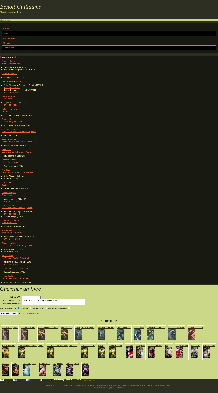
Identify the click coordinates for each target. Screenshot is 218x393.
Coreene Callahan (9, 160)
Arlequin (129, 345)
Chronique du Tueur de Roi (13, 142)
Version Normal (88, 380)
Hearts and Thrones (10, 172)
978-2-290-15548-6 (12, 214)
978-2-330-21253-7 (12, 264)
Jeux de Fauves (155, 345)
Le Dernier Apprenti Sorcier (13, 207)
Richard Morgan (9, 193)
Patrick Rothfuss (9, 139)
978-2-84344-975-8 (12, 239)
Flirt (166, 345)
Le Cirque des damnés (48, 327)
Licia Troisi (6, 150)
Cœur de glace (29, 363)
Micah (100, 345)
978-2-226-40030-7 (12, 105)
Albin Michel (7, 99)
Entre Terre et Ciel (9, 222)
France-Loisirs (27, 172)
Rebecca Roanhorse (11, 220)
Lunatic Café (66, 327)
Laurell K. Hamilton (10, 129)
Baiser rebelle (209, 345)
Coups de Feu (182, 345)
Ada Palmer (7, 230)
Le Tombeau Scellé (10, 258)
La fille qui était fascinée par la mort (62, 345)
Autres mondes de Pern (12, 63)
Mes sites (7, 43)
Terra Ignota (7, 233)
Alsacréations (120, 387)
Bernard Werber (9, 96)
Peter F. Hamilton (9, 109)
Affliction (5, 363)
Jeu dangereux (72, 363)
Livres (5, 33)
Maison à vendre (88, 345)
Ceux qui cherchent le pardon (30, 345)
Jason (14, 363)
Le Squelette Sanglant (84, 327)
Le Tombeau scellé (10, 268)
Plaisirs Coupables (10, 327)
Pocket (18, 81)
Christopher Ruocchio (11, 243)
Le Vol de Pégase (9, 74)
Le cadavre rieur (28, 327)
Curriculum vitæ (9, 38)
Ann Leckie (6, 182)
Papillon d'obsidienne (156, 327)
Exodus (5, 111)
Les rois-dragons (9, 121)
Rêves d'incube (8, 345)
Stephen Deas (8, 119)
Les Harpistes (8, 81)
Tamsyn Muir (7, 255)
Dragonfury (6, 162)
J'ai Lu (21, 121)
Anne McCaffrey (9, 61)
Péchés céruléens (195, 327)
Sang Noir (140, 345)
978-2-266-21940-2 (12, 87)
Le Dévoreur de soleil (11, 245)
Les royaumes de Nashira (13, 152)
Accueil (6, 29)
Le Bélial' (18, 233)
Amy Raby (6, 170)
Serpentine (58, 363)
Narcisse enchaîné (176, 327)
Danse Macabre (115, 345)
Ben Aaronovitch (9, 205)
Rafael (85, 363)
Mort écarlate (44, 363)
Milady (34, 131)
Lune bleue (139, 327)
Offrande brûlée (124, 327)
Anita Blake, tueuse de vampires (16, 131)
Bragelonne (32, 142)
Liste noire (195, 345)
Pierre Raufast (8, 276)
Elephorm (111, 387)
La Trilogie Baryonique (11, 278)
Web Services (8, 48)
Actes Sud (24, 258)
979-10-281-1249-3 (12, 201)
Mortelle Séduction (106, 327)
